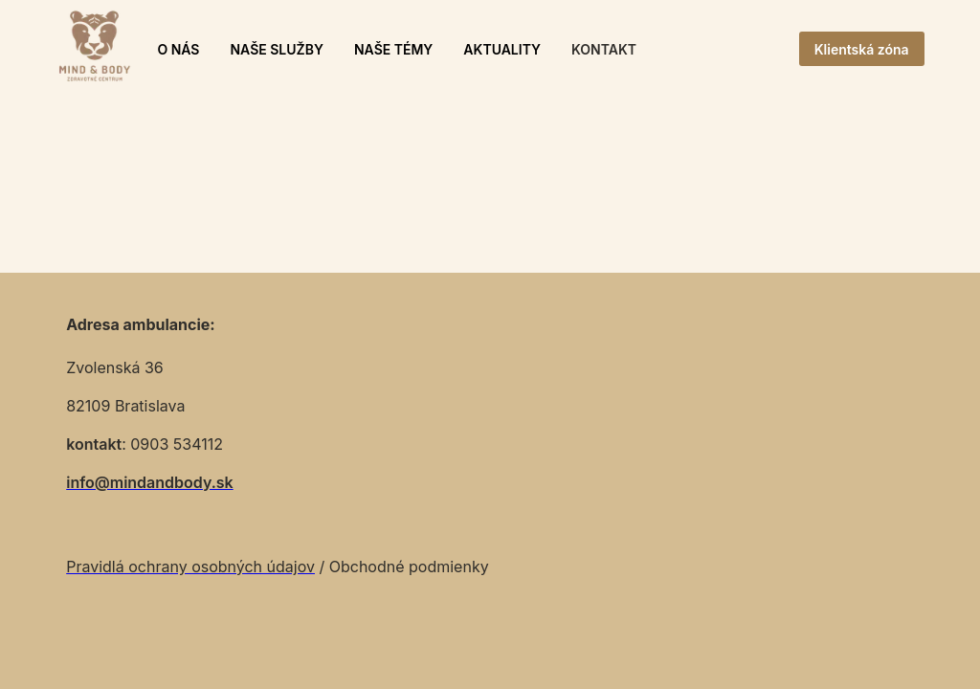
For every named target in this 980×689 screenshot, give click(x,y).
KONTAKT (603, 49)
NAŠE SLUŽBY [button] (276, 49)
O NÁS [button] (178, 49)
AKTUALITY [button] (502, 49)
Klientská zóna (861, 49)
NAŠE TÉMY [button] (393, 49)
